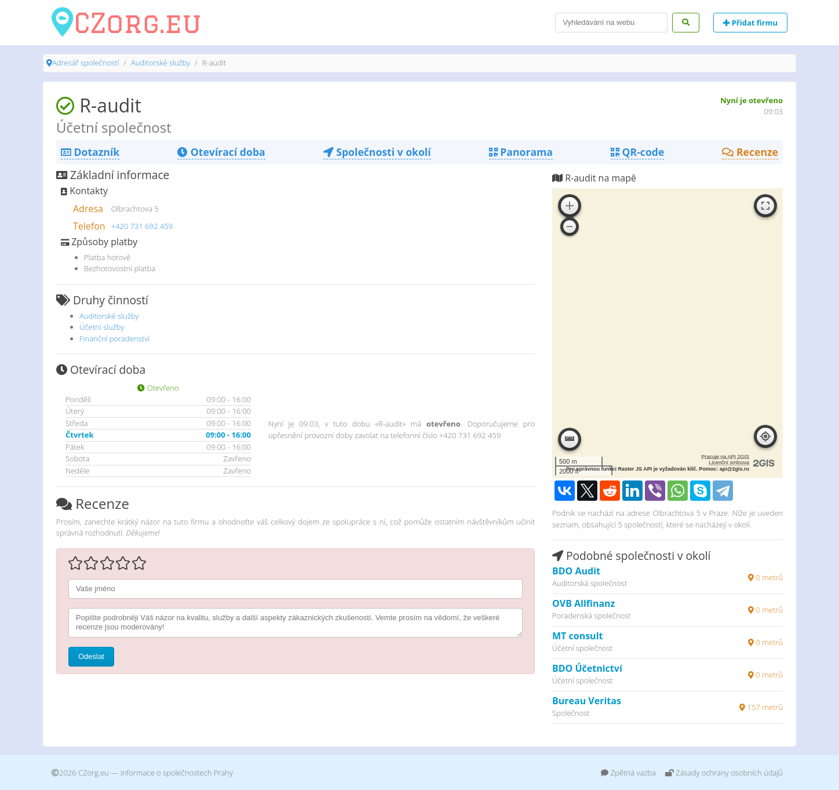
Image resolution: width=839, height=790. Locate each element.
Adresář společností (85, 62)
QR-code (637, 152)
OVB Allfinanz (583, 603)
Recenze (750, 152)
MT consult (577, 635)
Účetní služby (101, 327)
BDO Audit (576, 571)
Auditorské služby (160, 62)
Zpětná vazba (628, 772)
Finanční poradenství (114, 338)
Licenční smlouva (729, 462)
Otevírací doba (221, 152)
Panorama (521, 152)
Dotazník (90, 152)
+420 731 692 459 (142, 226)
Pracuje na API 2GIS (725, 457)
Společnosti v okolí (377, 152)
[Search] (611, 22)
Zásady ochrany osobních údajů (724, 772)
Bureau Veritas (586, 700)
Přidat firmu (750, 22)
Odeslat (91, 656)
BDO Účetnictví (587, 668)
